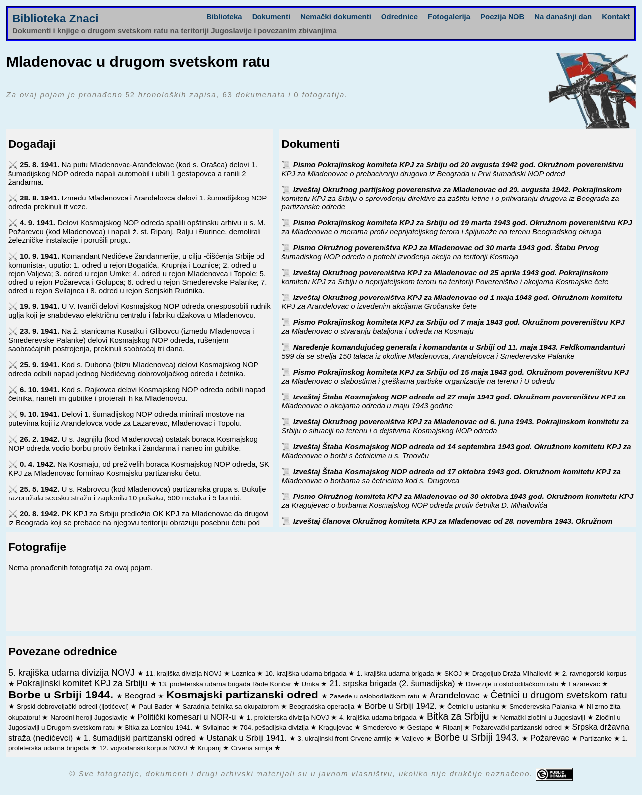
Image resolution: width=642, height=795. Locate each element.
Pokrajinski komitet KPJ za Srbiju (83, 683)
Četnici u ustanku (474, 706)
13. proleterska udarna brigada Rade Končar (226, 684)
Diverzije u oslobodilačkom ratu (513, 684)
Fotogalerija (449, 16)
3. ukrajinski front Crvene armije (345, 738)
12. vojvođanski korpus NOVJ (144, 748)
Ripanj (453, 727)
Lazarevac (585, 684)
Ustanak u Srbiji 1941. (247, 737)
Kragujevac (336, 727)
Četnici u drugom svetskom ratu (558, 695)
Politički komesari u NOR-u (187, 716)
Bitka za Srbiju (459, 716)
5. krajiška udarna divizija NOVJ (72, 673)
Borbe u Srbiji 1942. (402, 705)
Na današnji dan (563, 16)
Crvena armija (252, 748)
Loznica (244, 673)
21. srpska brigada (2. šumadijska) (393, 683)
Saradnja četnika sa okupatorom (232, 706)
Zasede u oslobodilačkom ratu (375, 696)
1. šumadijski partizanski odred (141, 737)
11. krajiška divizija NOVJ (185, 673)
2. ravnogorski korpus (594, 673)
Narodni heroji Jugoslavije (89, 717)
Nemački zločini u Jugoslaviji (543, 717)
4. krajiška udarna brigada (378, 717)
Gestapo (421, 727)
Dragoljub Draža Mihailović (513, 673)
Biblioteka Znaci (55, 18)
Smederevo (381, 727)
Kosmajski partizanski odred (243, 695)
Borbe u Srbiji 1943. (478, 737)
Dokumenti (271, 16)
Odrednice (399, 16)
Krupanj (209, 748)
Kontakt (616, 16)
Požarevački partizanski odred (518, 727)
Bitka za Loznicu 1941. (159, 727)
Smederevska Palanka (543, 706)
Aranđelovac (455, 695)
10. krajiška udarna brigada (307, 673)
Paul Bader (156, 706)
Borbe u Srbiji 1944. (62, 695)
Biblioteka (224, 16)
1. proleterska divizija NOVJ (289, 717)
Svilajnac (217, 727)
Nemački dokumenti (335, 16)
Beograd (141, 695)
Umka (311, 684)
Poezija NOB (502, 16)
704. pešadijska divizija (275, 727)
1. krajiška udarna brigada (396, 673)
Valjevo (414, 738)
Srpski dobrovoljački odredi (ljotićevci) (74, 706)
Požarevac (551, 737)
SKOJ (454, 673)
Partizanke (597, 738)
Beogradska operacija (322, 706)
